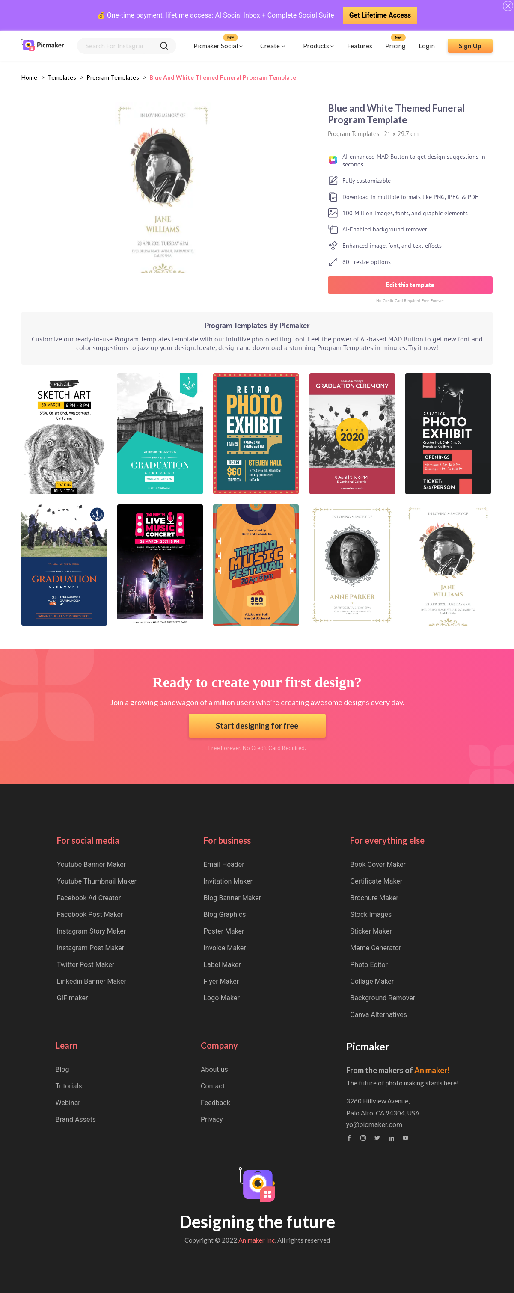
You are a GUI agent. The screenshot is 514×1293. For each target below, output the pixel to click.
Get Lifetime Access (380, 15)
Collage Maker (372, 981)
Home (29, 77)
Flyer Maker (221, 981)
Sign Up (470, 46)
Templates (62, 77)
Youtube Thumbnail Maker (97, 881)
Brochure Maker (374, 898)
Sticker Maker (371, 931)
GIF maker (72, 998)
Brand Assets (76, 1119)
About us (214, 1069)
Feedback (215, 1103)
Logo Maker (222, 998)
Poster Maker (224, 931)
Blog (62, 1069)
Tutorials (69, 1086)
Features (359, 46)
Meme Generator (375, 948)
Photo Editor (369, 965)
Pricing (395, 46)
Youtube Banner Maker (91, 864)
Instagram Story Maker (91, 931)
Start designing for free (257, 725)
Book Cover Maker (378, 864)
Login (427, 46)
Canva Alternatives (378, 1015)
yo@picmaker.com (374, 1125)
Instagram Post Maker (90, 948)
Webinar (68, 1103)
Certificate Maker (376, 881)
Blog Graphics (225, 914)
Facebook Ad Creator (89, 898)
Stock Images (371, 914)
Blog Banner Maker (232, 898)
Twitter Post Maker (85, 965)
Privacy (212, 1119)
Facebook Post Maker (90, 914)
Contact (213, 1086)
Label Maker (222, 965)
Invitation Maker (228, 881)
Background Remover (382, 998)
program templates (112, 77)
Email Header (224, 864)
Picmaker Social (215, 46)
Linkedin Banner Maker (91, 981)
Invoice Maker (225, 948)
